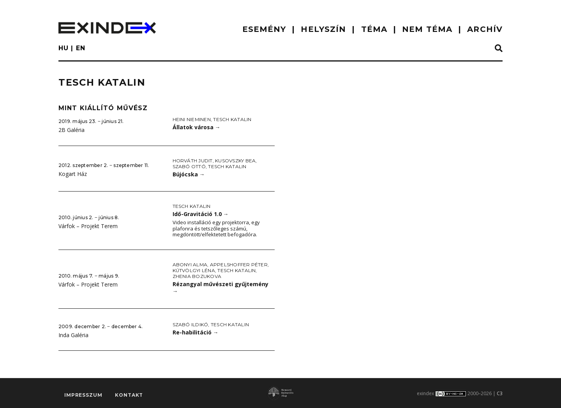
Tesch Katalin (232, 119)
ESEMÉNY (264, 29)
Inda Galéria (73, 335)
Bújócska (189, 174)
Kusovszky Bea (235, 161)
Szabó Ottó (189, 166)
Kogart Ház (72, 174)
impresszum (83, 395)
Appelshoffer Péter (239, 264)
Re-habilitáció (196, 332)
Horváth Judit (193, 161)
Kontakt (129, 395)
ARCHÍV (485, 29)
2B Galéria (71, 130)
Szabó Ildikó (190, 324)
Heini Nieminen (192, 119)
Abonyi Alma (190, 264)
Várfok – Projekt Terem (88, 226)
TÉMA (374, 29)
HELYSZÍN (323, 29)
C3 (500, 393)
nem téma (427, 29)
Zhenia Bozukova (197, 276)
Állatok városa (197, 127)
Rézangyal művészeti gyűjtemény (220, 287)
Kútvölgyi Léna (194, 270)
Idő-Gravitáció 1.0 (201, 214)
